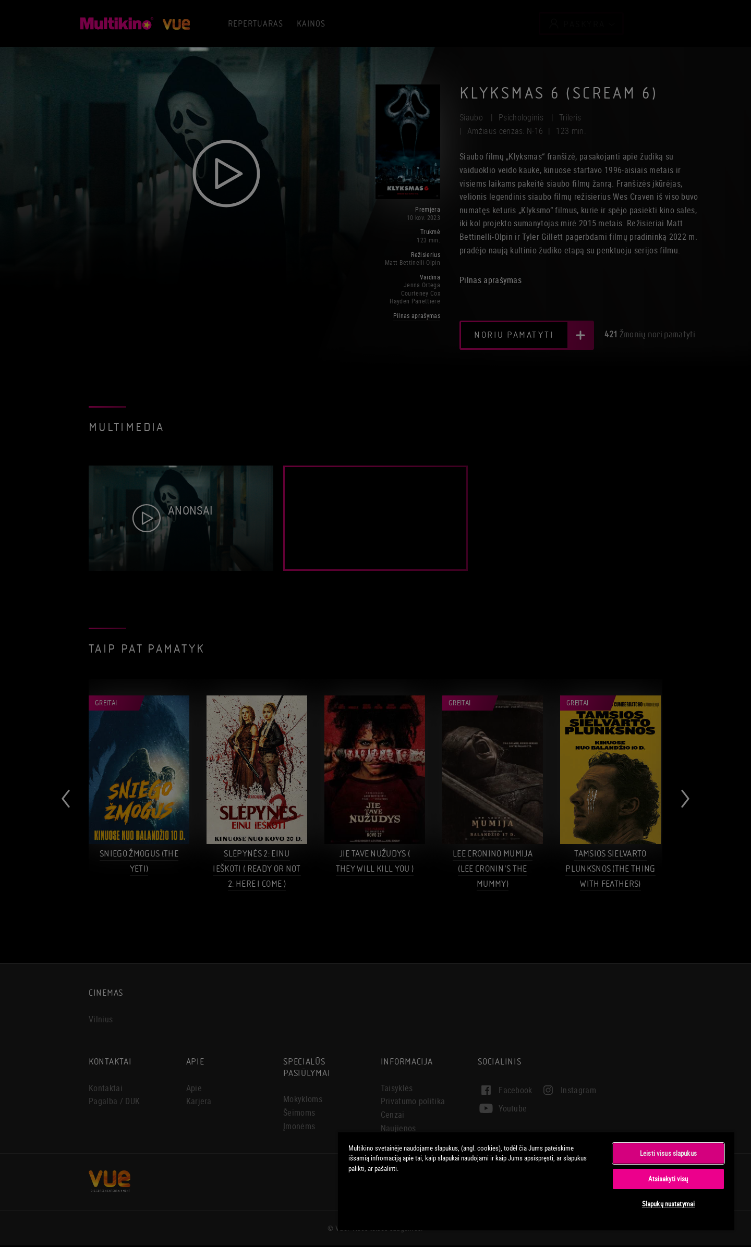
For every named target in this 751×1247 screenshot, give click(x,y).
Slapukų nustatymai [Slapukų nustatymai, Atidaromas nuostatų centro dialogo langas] (668, 1203)
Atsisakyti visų (668, 1178)
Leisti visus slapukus (668, 1153)
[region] (536, 1180)
